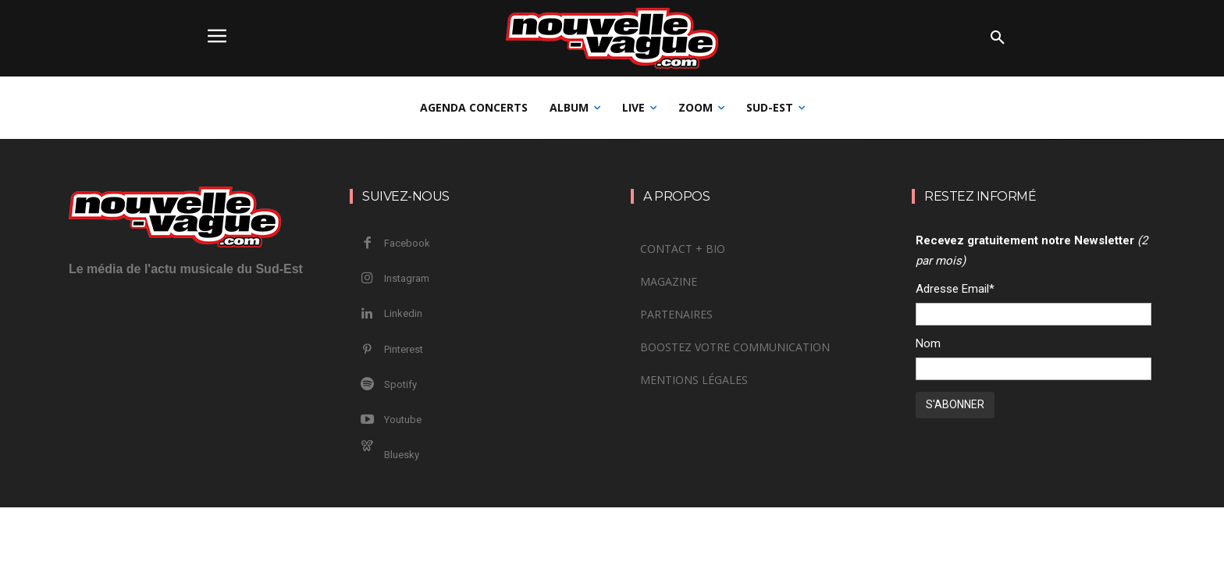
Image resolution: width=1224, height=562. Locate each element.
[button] (997, 38)
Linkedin (403, 313)
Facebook (407, 243)
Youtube (403, 419)
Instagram (406, 278)
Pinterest (403, 349)
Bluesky (401, 455)
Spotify (400, 384)
